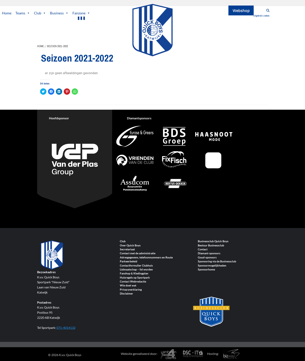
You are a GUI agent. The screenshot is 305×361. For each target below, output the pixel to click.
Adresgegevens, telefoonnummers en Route (146, 257)
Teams (22, 13)
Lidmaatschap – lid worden (136, 269)
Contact (202, 249)
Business (59, 13)
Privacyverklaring (131, 289)
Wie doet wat (128, 285)
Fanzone (81, 13)
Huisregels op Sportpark (135, 277)
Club (40, 13)
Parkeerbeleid (128, 261)
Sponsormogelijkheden (212, 265)
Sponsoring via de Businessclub (217, 261)
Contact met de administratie (137, 253)
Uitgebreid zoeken (261, 15)
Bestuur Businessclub (211, 245)
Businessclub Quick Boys (213, 241)
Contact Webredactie (133, 281)
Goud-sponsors (207, 257)
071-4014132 (65, 327)
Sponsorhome (206, 269)
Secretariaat (127, 249)
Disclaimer (126, 293)
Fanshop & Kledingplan (134, 273)
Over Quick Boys (130, 245)
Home (6, 13)
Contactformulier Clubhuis (136, 265)
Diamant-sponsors (209, 253)
